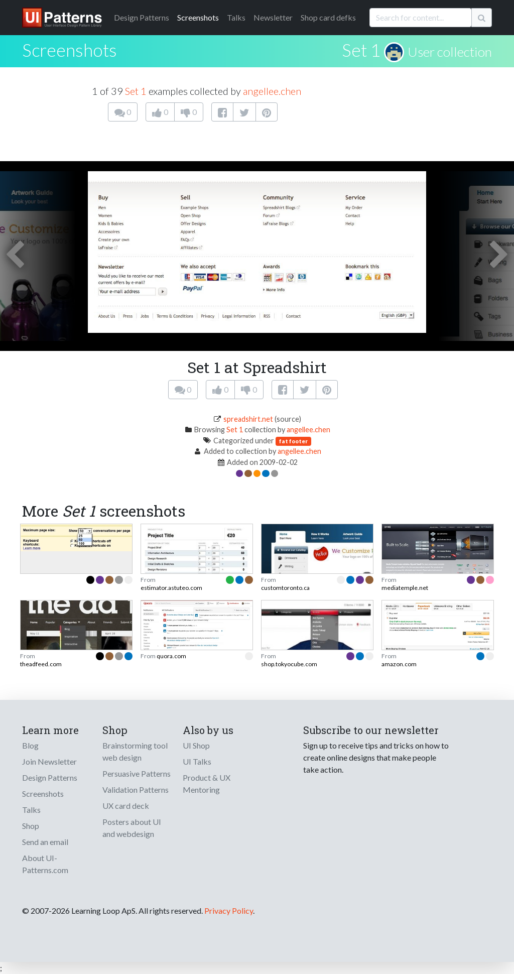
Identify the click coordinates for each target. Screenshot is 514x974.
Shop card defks (328, 17)
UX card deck (125, 805)
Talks (236, 17)
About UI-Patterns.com (45, 864)
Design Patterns (49, 777)
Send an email (45, 841)
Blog (30, 745)
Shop (30, 825)
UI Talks (197, 761)
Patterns (141, 17)
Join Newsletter (49, 761)
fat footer (293, 441)
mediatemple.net (404, 587)
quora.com (171, 656)
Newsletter (273, 17)
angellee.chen (272, 91)
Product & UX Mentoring (206, 783)
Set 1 (361, 49)
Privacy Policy (228, 910)
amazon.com (399, 664)
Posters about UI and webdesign (131, 827)
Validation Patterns (135, 789)
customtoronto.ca (285, 587)
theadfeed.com (41, 664)
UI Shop (196, 745)
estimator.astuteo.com (171, 587)
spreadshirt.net (248, 419)
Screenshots (198, 17)
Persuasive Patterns (136, 773)
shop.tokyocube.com (289, 664)
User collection (450, 52)
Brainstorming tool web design (135, 751)
